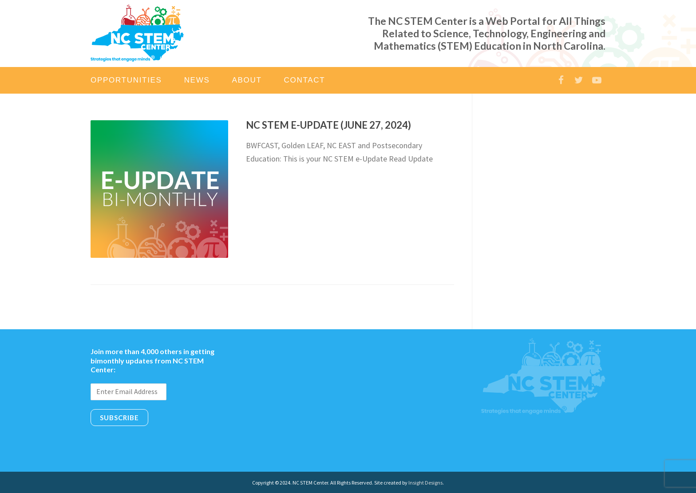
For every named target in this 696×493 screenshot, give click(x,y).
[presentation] (158, 445)
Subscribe (119, 418)
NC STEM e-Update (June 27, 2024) (328, 125)
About (246, 80)
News (197, 80)
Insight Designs (425, 482)
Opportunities (126, 80)
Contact (304, 80)
